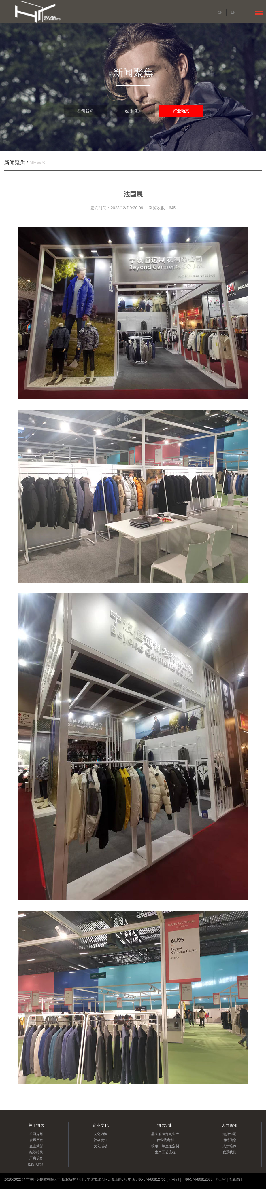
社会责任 (100, 1140)
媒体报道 (133, 111)
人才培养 (229, 1146)
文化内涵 (100, 1134)
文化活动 (100, 1146)
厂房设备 (36, 1158)
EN (233, 12)
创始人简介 (36, 1164)
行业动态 (181, 111)
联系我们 (229, 1152)
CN (220, 12)
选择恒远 (229, 1134)
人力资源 (229, 1125)
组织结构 (36, 1152)
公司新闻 (85, 111)
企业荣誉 (36, 1146)
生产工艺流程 (165, 1152)
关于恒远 (36, 1125)
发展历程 (36, 1140)
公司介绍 (36, 1134)
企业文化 (101, 1125)
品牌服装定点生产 (165, 1134)
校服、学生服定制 (165, 1146)
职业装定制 (165, 1140)
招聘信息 (229, 1140)
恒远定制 (165, 1125)
